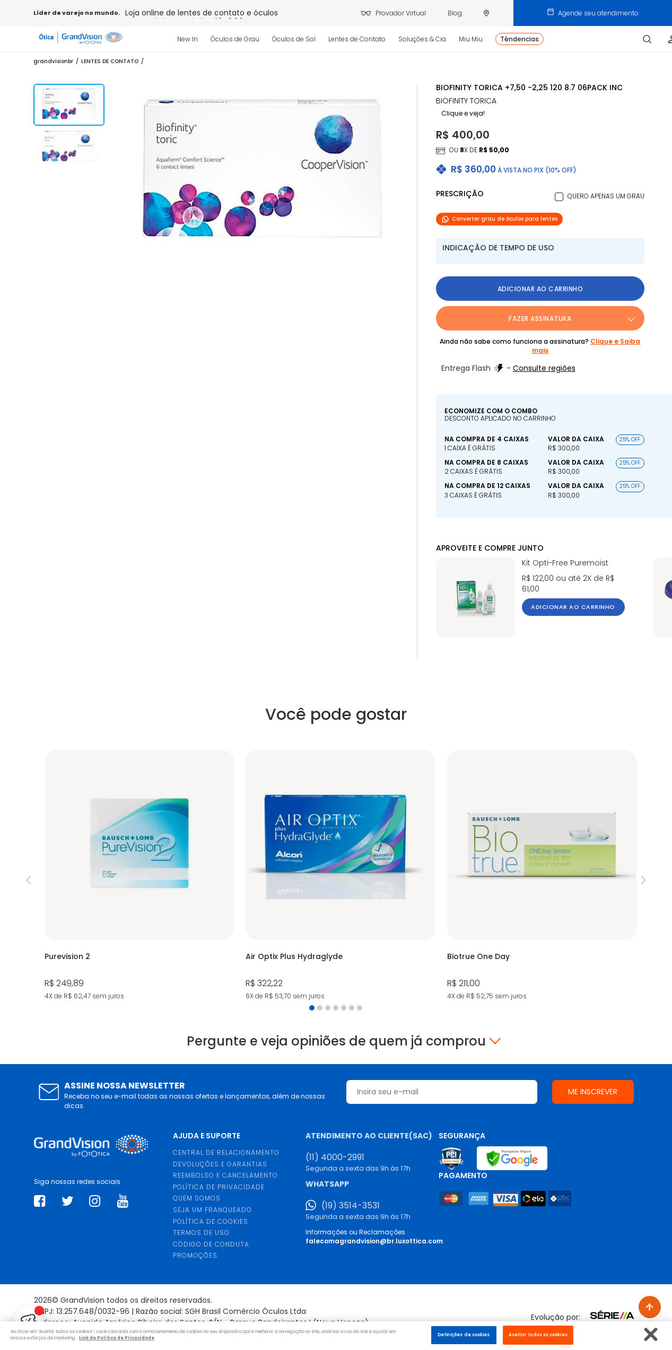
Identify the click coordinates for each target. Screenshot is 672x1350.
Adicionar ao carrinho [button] (540, 288)
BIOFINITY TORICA (466, 101)
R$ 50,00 (494, 149)
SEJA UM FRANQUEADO (212, 1209)
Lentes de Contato (357, 38)
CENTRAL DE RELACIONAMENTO (226, 1152)
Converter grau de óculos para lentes (499, 219)
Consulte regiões (544, 368)
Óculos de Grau (235, 38)
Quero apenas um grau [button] (606, 196)
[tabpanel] (139, 876)
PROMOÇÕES (195, 1255)
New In (187, 38)
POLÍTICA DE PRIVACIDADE (219, 1186)
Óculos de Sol (294, 38)
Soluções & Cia (422, 38)
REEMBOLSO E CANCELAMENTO (225, 1175)
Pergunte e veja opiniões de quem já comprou (336, 1041)
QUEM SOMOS (197, 1198)
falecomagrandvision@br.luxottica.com (374, 1241)
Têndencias (519, 38)
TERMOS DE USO (201, 1232)
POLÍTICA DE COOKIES (210, 1221)
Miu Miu (471, 38)
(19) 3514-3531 (350, 1206)
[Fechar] (651, 1334)
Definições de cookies (464, 1334)
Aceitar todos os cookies (538, 1334)
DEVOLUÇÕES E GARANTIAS (220, 1164)
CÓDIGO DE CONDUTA (211, 1244)
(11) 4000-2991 (335, 1157)
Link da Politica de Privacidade (116, 1338)
